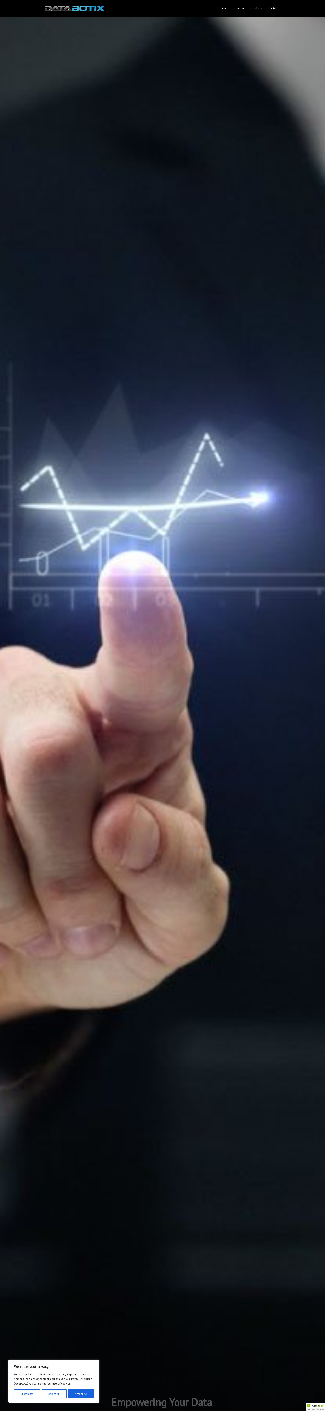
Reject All (54, 1394)
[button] (315, 1407)
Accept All (81, 1394)
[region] (53, 1381)
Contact (273, 8)
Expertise (238, 8)
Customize (27, 1394)
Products (256, 8)
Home (222, 8)
